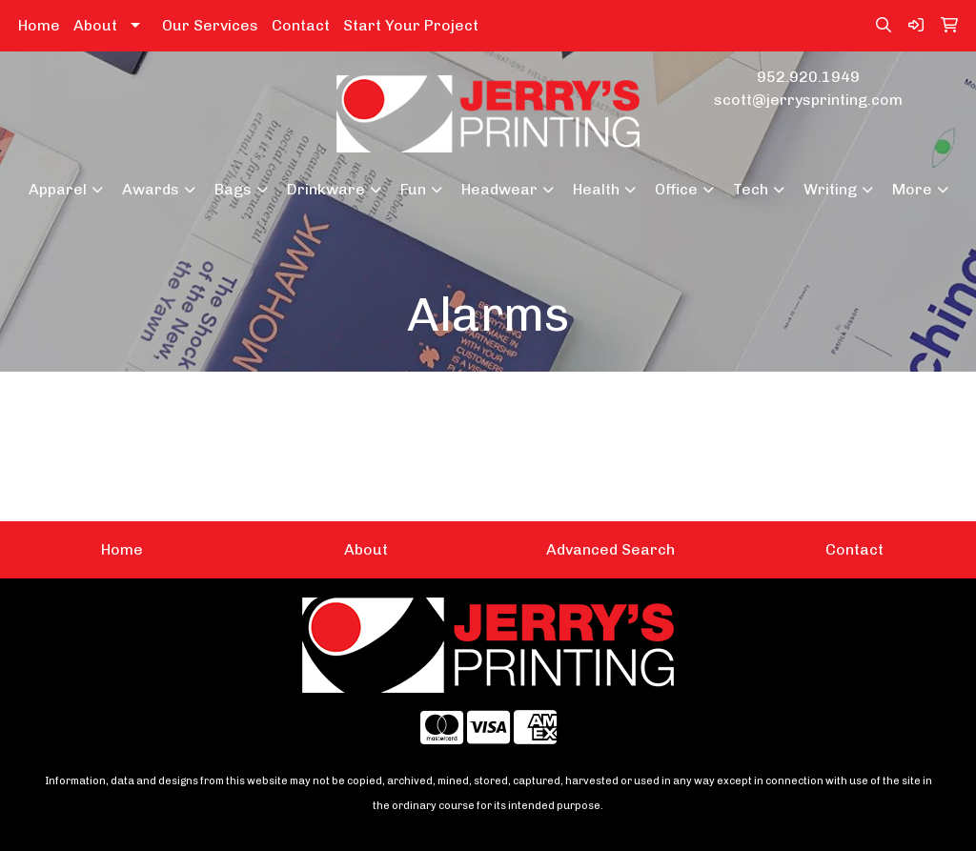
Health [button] (596, 189)
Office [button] (676, 189)
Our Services (210, 25)
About (95, 25)
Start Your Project (410, 25)
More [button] (912, 189)
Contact (301, 25)
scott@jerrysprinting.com (808, 100)
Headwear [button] (499, 189)
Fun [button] (413, 189)
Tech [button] (750, 189)
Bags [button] (233, 189)
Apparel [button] (58, 189)
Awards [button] (150, 189)
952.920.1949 (808, 77)
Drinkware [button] (326, 189)
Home (39, 25)
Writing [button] (830, 189)
